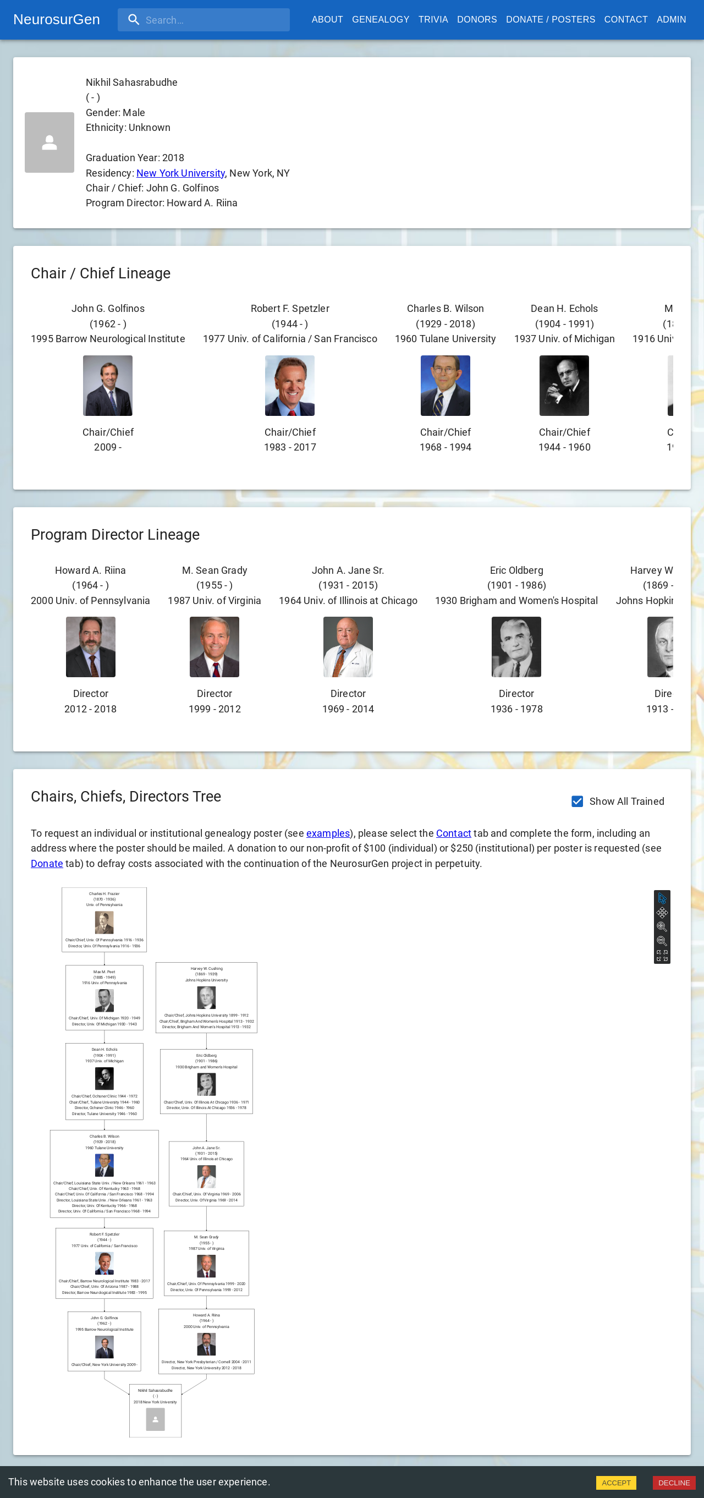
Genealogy (381, 20)
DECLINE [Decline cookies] (674, 1483)
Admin (671, 20)
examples (328, 833)
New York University (180, 173)
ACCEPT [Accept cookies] (616, 1483)
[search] (189, 19)
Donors (477, 20)
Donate (47, 863)
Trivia (433, 20)
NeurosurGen (56, 19)
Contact (626, 20)
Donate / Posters (551, 20)
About (327, 20)
